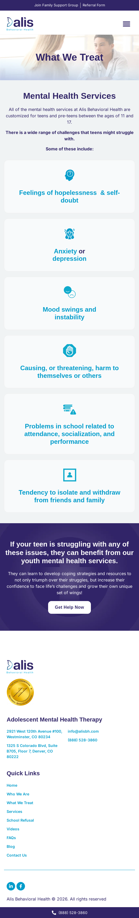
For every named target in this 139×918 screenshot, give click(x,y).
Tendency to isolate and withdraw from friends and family (69, 496)
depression (69, 258)
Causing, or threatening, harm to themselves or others (69, 371)
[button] (126, 24)
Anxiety (65, 251)
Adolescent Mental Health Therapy (54, 719)
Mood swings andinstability (69, 313)
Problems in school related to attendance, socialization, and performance (69, 434)
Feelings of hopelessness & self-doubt (69, 196)
